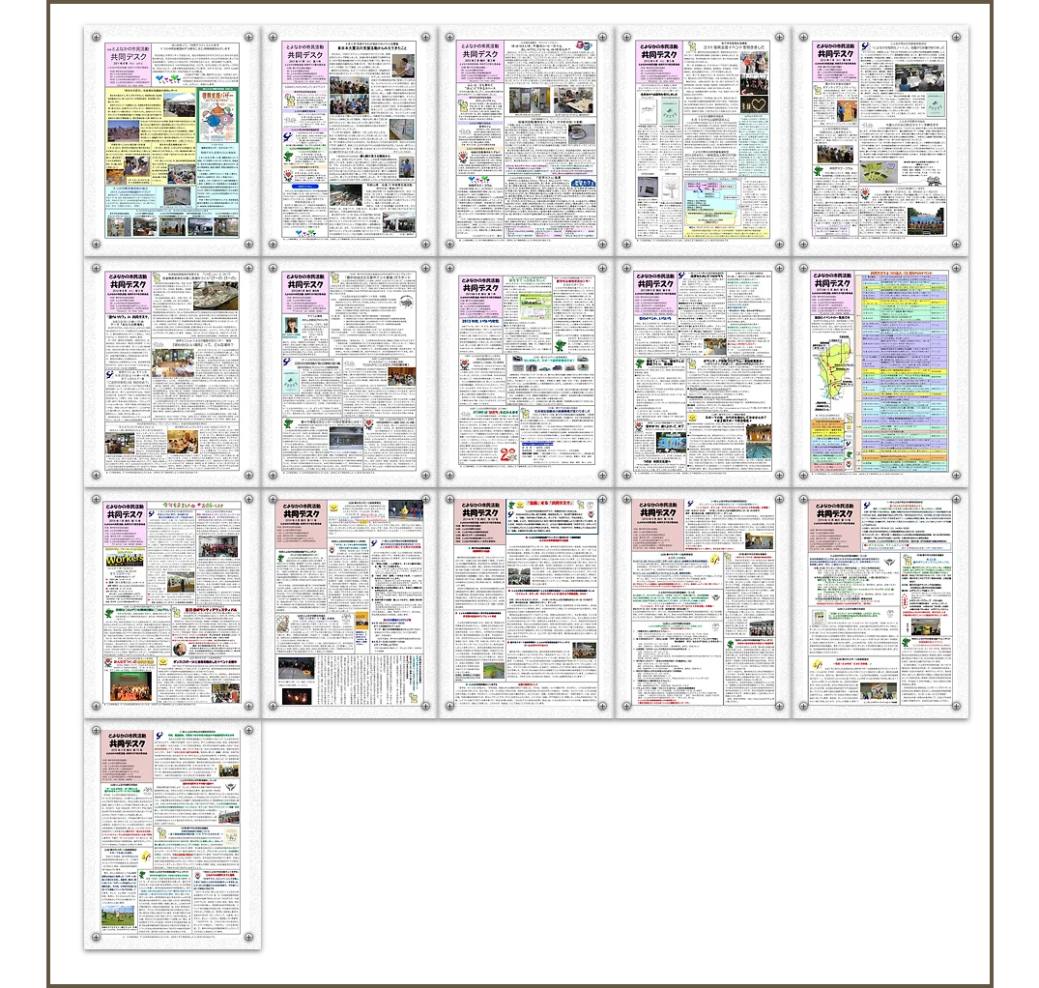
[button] (172, 140)
